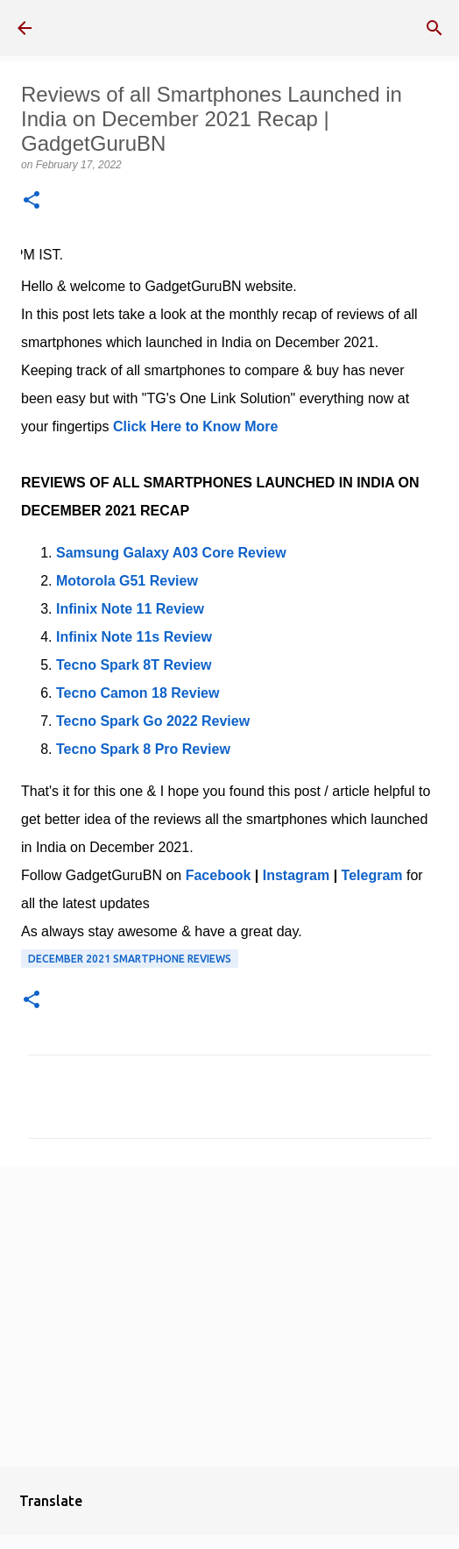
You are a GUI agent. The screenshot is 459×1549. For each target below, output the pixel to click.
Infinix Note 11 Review (130, 608)
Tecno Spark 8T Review (134, 664)
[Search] (434, 28)
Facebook (218, 875)
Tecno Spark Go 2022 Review (153, 721)
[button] (31, 201)
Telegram (372, 875)
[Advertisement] (229, 1316)
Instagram (296, 875)
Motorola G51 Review (127, 580)
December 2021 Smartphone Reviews (129, 958)
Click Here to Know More (195, 426)
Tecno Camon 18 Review (137, 693)
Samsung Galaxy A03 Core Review (171, 552)
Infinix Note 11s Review (134, 636)
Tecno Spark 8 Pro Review (143, 749)
